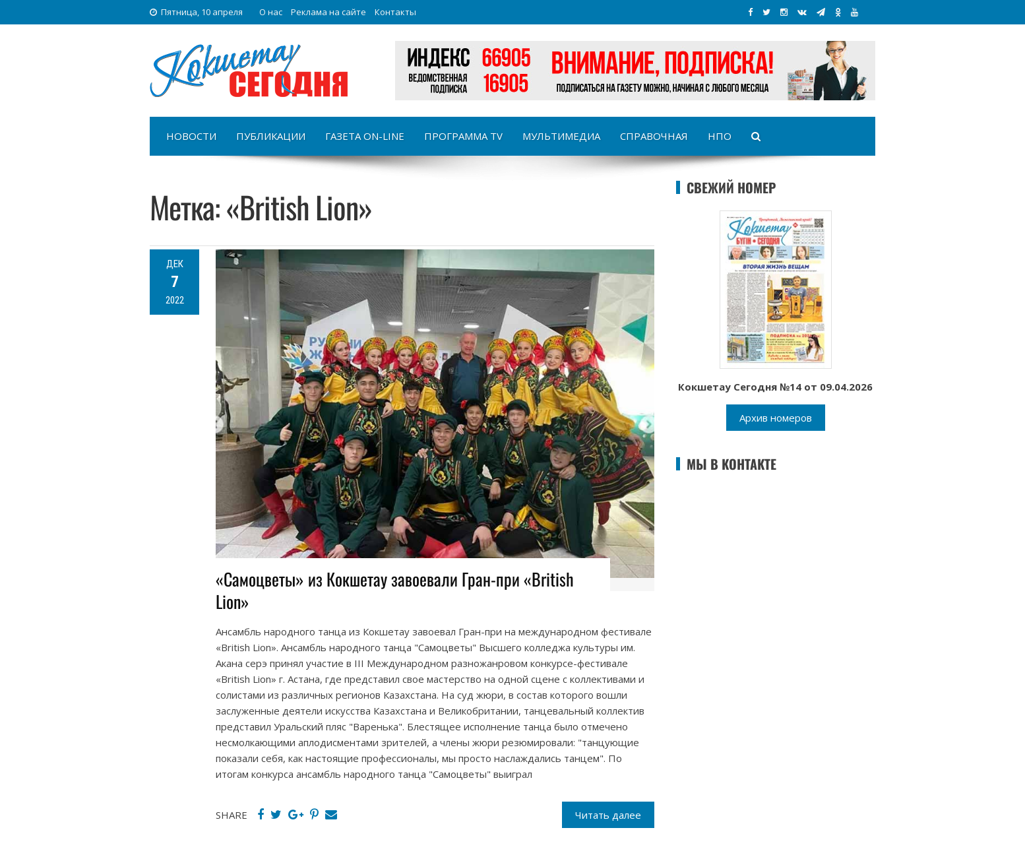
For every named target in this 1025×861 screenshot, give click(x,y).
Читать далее (608, 814)
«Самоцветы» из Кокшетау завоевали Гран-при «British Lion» (395, 590)
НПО (719, 136)
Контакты (395, 12)
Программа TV (463, 136)
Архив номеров (775, 417)
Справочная (654, 136)
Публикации (270, 136)
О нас (270, 12)
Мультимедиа (561, 136)
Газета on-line (364, 136)
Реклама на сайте (328, 12)
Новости (191, 136)
